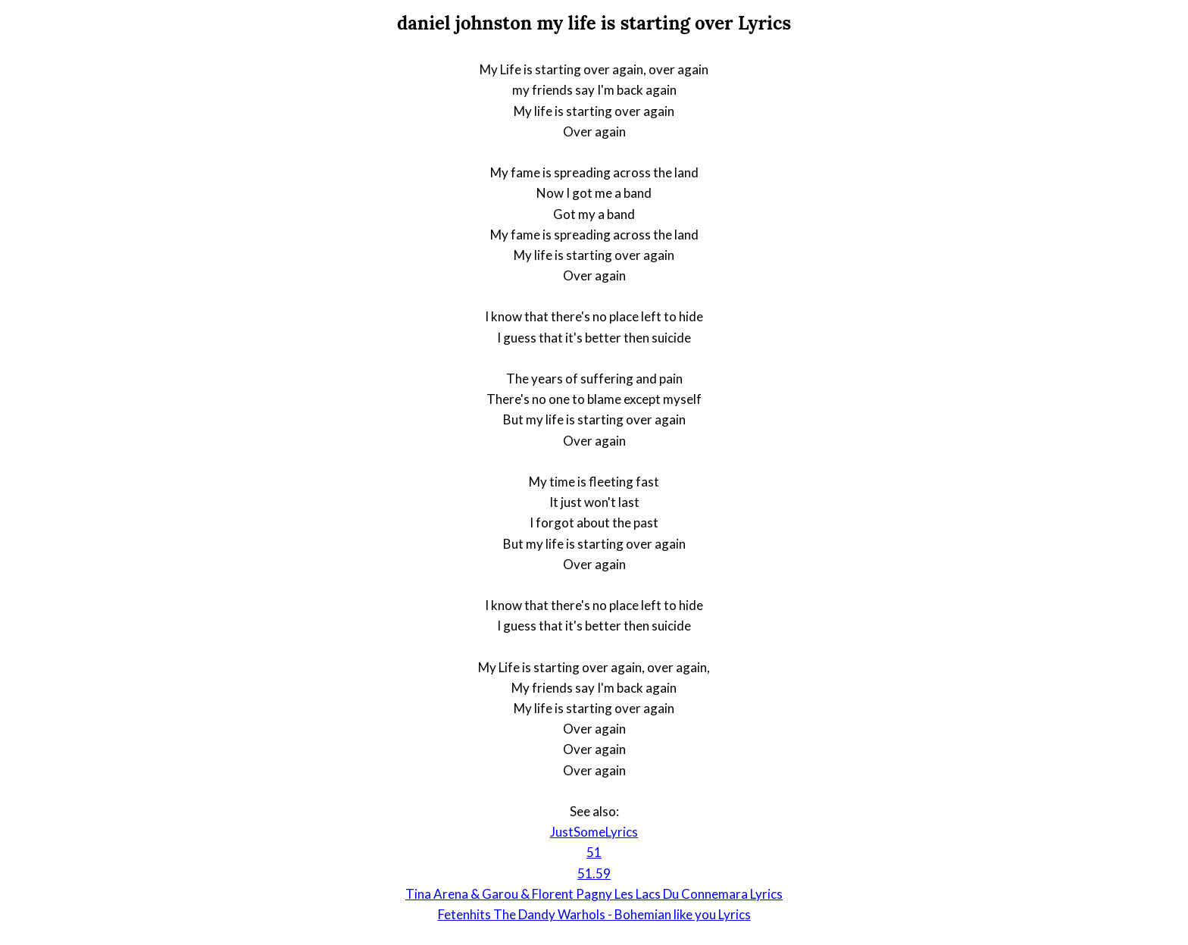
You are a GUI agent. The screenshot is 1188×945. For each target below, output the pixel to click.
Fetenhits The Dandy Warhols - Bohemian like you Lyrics (594, 914)
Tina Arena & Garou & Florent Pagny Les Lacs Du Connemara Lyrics (594, 894)
